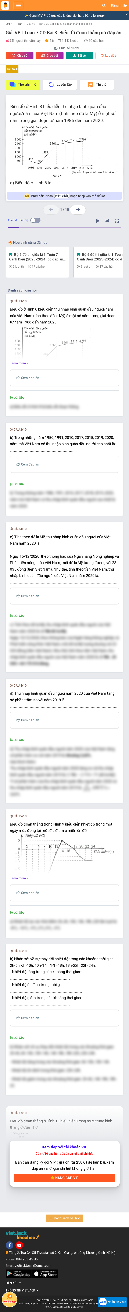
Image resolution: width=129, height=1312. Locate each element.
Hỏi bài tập (9, 1298)
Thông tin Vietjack (22, 1290)
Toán (19, 23)
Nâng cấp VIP (65, 1178)
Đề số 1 (12, 69)
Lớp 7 (9, 23)
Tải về (79, 55)
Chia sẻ (19, 55)
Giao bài (49, 55)
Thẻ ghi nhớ (22, 84)
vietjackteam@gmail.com (33, 1266)
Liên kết (13, 1283)
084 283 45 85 (27, 1259)
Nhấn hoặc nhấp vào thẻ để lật (64, 196)
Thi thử (97, 84)
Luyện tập (60, 84)
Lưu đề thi (109, 55)
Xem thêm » (19, 363)
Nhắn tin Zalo (112, 1302)
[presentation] (93, 788)
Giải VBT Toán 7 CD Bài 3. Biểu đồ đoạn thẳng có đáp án (59, 23)
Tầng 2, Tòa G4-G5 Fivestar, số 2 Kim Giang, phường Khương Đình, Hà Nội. (63, 1253)
